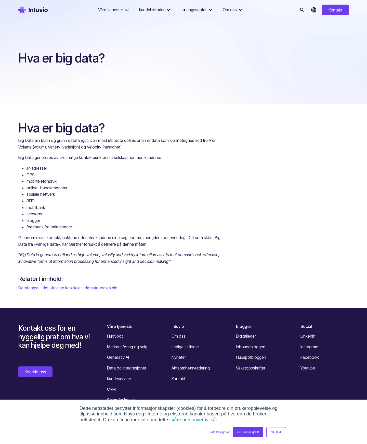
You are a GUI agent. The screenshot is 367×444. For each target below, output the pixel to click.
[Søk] (302, 10)
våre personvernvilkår (194, 419)
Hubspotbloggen (251, 357)
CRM (111, 389)
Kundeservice (119, 378)
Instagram (309, 346)
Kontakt (335, 10)
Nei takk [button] (276, 432)
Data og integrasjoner (126, 368)
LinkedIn (307, 336)
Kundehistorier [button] (152, 9)
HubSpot (115, 336)
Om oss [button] (230, 9)
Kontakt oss (35, 371)
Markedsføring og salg (127, 346)
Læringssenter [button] (194, 9)
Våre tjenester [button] (110, 9)
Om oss (179, 336)
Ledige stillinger (185, 346)
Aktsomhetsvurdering (191, 368)
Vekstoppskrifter (250, 368)
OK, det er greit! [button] (248, 432)
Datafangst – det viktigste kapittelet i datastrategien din (67, 287)
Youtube (307, 368)
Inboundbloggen (250, 346)
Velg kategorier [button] (219, 432)
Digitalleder (246, 336)
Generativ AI (118, 357)
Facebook (309, 357)
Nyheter (179, 357)
